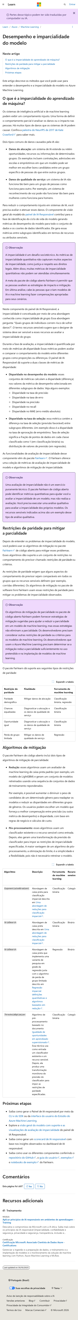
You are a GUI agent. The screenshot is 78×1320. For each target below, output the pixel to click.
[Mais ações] (72, 27)
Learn (5, 26)
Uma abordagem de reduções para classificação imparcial (39, 909)
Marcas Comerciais (34, 1310)
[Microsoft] (39, 4)
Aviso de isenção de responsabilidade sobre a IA (30, 1295)
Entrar (72, 4)
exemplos (66, 1157)
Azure (14, 26)
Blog (31, 1300)
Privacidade (59, 1300)
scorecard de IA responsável (50, 1139)
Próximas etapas (13, 72)
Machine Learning (30, 26)
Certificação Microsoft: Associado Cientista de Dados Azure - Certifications (34, 1244)
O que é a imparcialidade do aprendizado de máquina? (32, 59)
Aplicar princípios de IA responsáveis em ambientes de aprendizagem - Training (39, 1221)
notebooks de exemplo (23, 1162)
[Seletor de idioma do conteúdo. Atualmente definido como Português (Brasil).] (19, 1280)
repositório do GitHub (21, 1157)
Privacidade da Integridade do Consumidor (28, 1305)
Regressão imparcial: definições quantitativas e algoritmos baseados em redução (39, 998)
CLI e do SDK (16, 1116)
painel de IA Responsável (40, 214)
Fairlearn (40, 458)
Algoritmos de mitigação (17, 68)
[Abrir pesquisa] (64, 4)
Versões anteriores (16, 1300)
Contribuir (45, 1300)
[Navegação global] (3, 4)
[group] (39, 983)
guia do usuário (48, 1157)
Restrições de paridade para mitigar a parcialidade (30, 63)
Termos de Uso (14, 1310)
